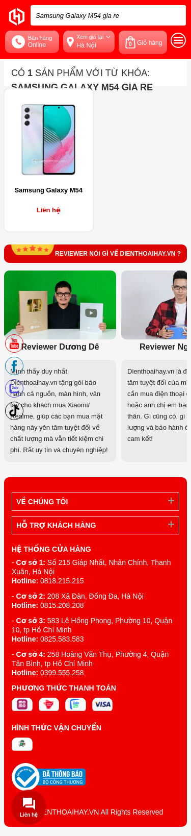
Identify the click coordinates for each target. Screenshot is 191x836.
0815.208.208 (62, 605)
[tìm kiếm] (175, 15)
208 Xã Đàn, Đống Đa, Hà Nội (95, 596)
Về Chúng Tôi (42, 502)
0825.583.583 (62, 639)
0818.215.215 (62, 581)
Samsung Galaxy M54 (48, 190)
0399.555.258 (62, 673)
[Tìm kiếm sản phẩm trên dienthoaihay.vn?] (108, 15)
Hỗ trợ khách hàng (56, 525)
